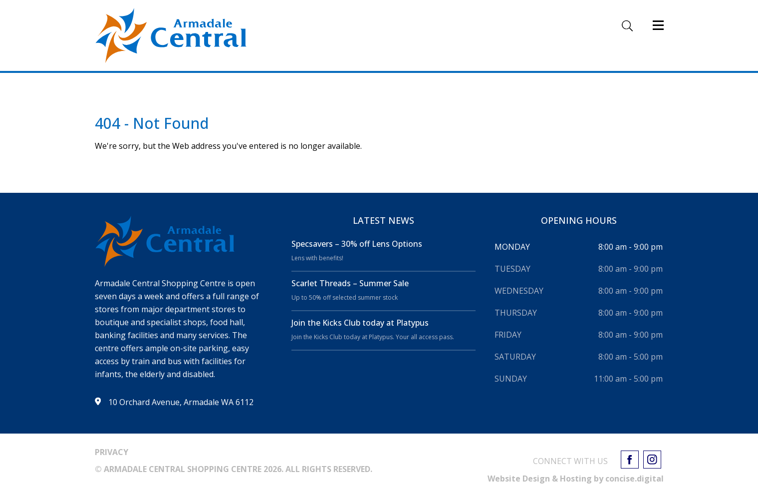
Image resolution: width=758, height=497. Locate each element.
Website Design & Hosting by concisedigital (576, 478)
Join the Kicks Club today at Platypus (360, 322)
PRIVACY (111, 452)
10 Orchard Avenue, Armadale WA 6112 (180, 402)
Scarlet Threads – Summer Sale (350, 283)
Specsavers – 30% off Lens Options (356, 243)
